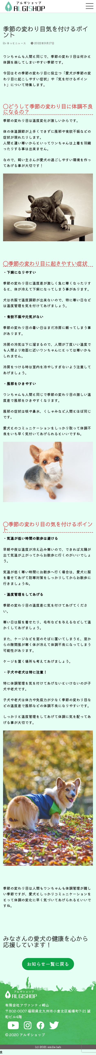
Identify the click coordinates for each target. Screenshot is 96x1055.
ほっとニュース (14, 43)
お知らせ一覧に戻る (48, 963)
